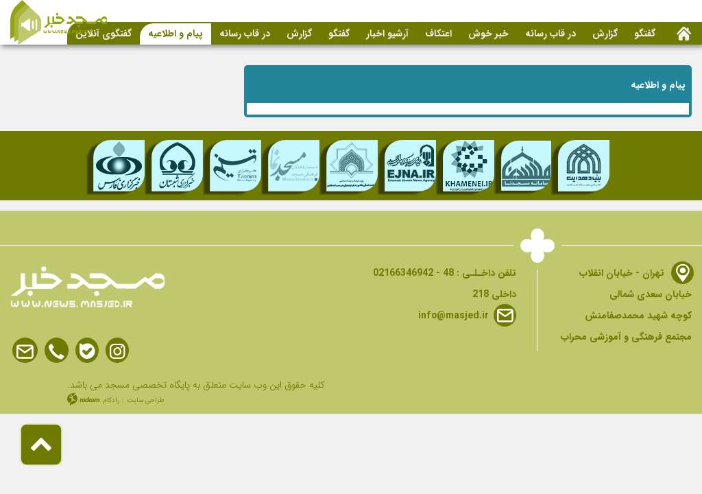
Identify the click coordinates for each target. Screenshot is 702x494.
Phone (56, 351)
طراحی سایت (146, 400)
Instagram (117, 351)
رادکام (111, 400)
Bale (87, 351)
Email (25, 351)
